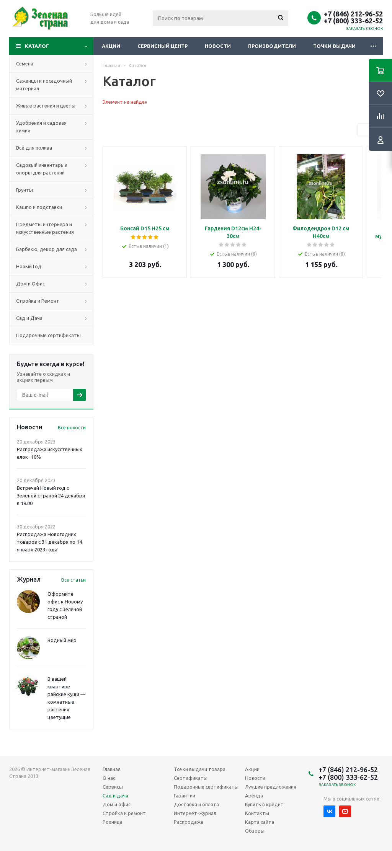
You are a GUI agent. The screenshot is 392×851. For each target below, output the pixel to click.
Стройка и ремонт (124, 813)
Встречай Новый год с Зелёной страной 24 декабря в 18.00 (51, 495)
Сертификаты (190, 778)
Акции (111, 46)
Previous (364, 130)
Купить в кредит (264, 804)
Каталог (37, 46)
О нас (109, 778)
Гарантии (184, 795)
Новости (218, 46)
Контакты (257, 813)
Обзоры (255, 830)
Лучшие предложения (270, 786)
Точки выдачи (334, 46)
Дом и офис (117, 804)
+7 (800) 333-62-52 (353, 20)
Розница (112, 822)
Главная (112, 769)
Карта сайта (259, 822)
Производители (272, 46)
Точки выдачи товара (199, 769)
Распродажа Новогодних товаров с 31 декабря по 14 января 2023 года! (49, 541)
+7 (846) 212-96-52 (353, 13)
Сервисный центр (162, 46)
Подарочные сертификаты (206, 786)
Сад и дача (115, 795)
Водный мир (62, 640)
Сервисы (113, 786)
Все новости (72, 427)
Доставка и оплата (196, 804)
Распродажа (188, 822)
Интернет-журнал (195, 813)
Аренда (254, 795)
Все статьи (73, 579)
